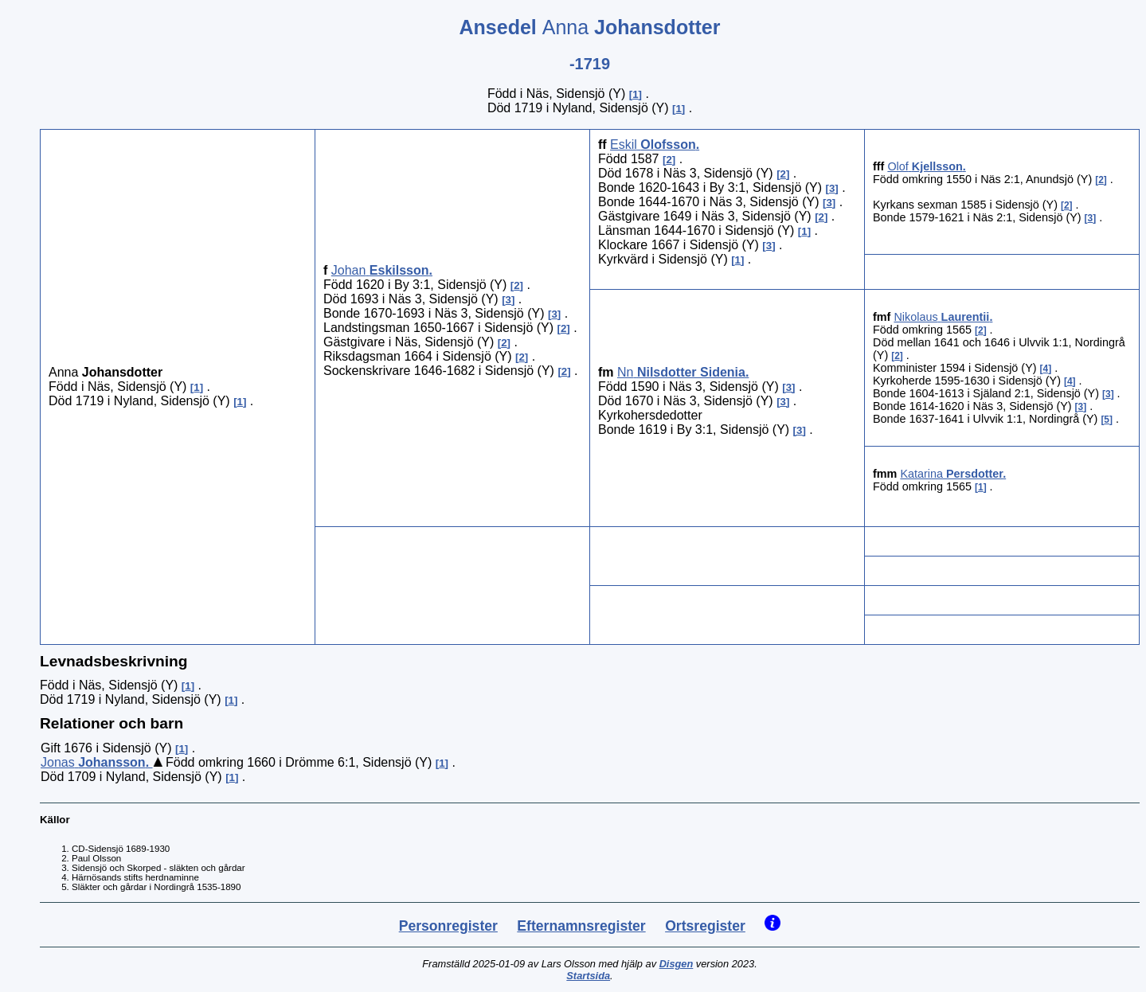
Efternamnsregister (581, 926)
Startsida (588, 976)
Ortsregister (705, 926)
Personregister (448, 926)
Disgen (676, 964)
